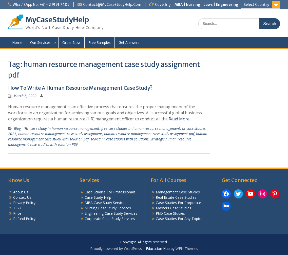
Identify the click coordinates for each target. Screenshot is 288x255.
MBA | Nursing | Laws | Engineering (206, 4)
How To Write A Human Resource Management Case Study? (80, 88)
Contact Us (22, 197)
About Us (20, 192)
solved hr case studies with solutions (119, 139)
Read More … (181, 119)
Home (17, 42)
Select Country (256, 4)
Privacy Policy (24, 202)
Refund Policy (24, 218)
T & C (18, 208)
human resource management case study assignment (60, 133)
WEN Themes (187, 248)
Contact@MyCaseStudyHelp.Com (112, 4)
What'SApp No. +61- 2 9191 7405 (41, 4)
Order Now (71, 42)
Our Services (40, 42)
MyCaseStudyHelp (57, 19)
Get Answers (129, 42)
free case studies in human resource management (140, 128)
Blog (17, 128)
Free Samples (99, 42)
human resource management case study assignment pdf (149, 133)
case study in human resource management (64, 128)
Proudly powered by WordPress (116, 248)
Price (17, 213)
